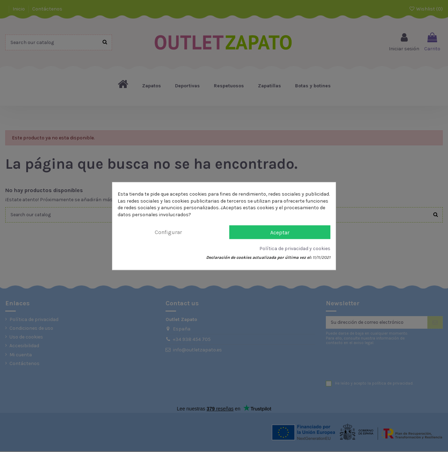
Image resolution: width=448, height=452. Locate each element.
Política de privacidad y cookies (294, 249)
